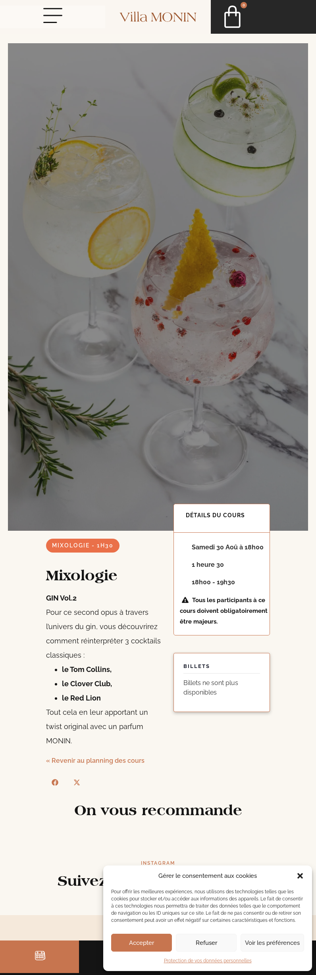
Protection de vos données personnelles (208, 960)
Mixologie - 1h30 (83, 545)
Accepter (141, 942)
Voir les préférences (272, 942)
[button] (300, 876)
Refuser (206, 942)
